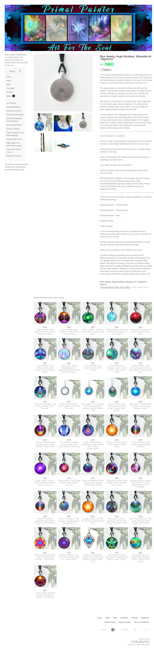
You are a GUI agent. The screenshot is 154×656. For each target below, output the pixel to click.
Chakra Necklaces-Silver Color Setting (115, 287)
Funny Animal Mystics (15, 115)
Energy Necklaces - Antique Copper (114, 205)
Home (8, 77)
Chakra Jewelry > (13, 129)
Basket (9, 96)
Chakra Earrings (106, 226)
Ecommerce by (144, 639)
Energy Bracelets (106, 221)
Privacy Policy (110, 622)
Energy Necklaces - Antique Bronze (114, 210)
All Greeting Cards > (14, 125)
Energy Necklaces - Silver (110, 215)
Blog (8, 84)
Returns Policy (124, 622)
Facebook (10, 88)
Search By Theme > (14, 156)
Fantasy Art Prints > (14, 111)
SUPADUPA (140, 641)
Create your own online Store (139, 644)
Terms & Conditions (141, 622)
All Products (11, 103)
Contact (9, 92)
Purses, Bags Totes (14, 139)
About (8, 81)
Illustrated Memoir (13, 107)
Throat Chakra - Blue (139, 287)
